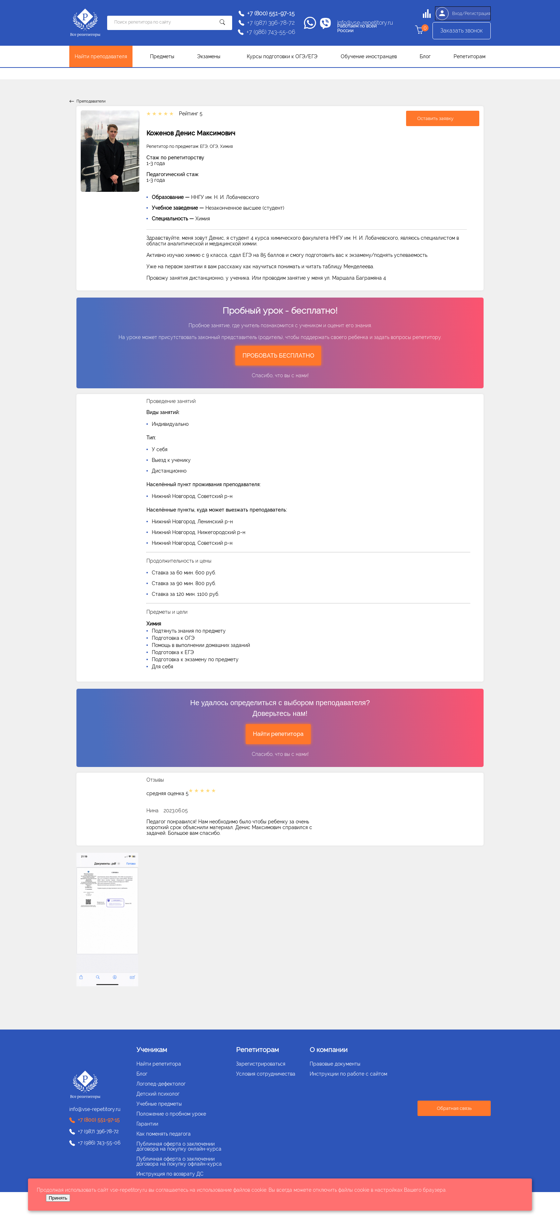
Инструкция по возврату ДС (170, 1174)
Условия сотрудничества (265, 1074)
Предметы (162, 56)
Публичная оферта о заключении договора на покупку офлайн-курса (179, 1161)
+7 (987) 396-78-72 (271, 23)
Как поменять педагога (163, 1134)
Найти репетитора (278, 734)
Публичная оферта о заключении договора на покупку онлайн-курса (178, 1146)
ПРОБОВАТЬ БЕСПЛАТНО (278, 355)
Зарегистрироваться (260, 1064)
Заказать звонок (461, 32)
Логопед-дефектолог (161, 1084)
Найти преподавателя (101, 56)
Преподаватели (90, 101)
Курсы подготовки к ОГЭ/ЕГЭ (282, 56)
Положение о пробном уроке (171, 1114)
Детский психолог (158, 1094)
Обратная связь (454, 1108)
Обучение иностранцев (369, 56)
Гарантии (147, 1124)
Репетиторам (469, 56)
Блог (425, 56)
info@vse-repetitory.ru (365, 23)
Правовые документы (335, 1064)
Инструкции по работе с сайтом (348, 1074)
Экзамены (208, 56)
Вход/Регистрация (461, 13)
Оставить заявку (435, 118)
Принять (58, 1198)
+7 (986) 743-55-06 (270, 32)
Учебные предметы (159, 1104)
